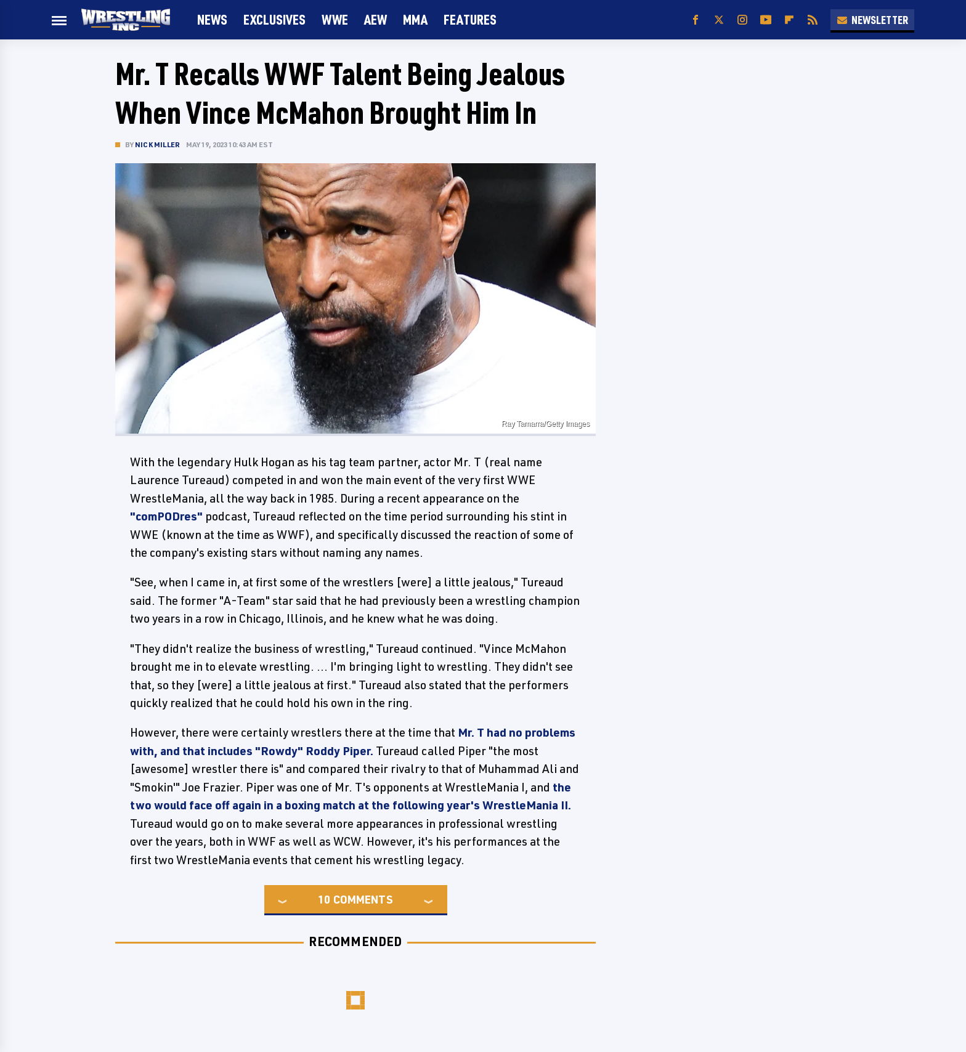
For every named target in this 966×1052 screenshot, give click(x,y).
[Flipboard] (789, 20)
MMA (415, 19)
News (212, 19)
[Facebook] (695, 20)
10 (324, 899)
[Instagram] (742, 20)
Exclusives (274, 19)
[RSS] (812, 20)
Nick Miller (157, 144)
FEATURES (470, 19)
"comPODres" (166, 516)
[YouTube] (765, 20)
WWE (335, 19)
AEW (375, 19)
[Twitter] (718, 20)
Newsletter (872, 19)
